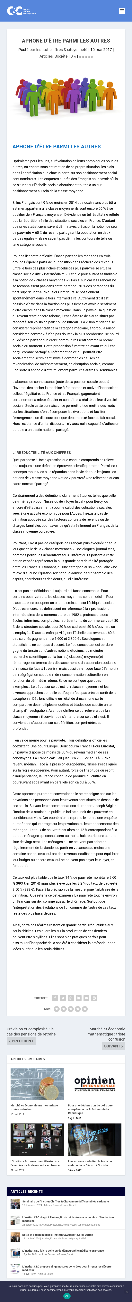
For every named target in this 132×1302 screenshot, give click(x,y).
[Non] (126, 1292)
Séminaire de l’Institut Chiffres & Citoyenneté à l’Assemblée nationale (65, 1201)
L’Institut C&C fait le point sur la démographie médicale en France (63, 1250)
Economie (55, 1238)
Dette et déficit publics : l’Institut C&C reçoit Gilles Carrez (57, 1234)
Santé (97, 1224)
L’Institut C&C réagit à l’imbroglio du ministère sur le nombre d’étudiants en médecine (68, 1219)
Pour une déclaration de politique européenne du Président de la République (90, 1109)
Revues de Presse (67, 1224)
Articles (46, 56)
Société (61, 56)
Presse (53, 1224)
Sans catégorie (60, 1205)
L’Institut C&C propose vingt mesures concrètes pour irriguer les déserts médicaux (66, 1268)
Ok (67, 1296)
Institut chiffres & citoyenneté (61, 49)
